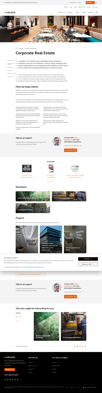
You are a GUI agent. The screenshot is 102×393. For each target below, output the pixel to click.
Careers (94, 7)
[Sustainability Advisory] (33, 208)
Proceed (89, 2)
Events (75, 7)
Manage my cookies (87, 386)
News (71, 7)
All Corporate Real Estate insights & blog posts (31, 274)
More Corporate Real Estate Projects (26, 256)
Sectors (17, 320)
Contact (89, 7)
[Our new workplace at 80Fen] (75, 239)
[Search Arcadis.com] (97, 12)
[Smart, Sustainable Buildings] (33, 196)
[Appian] (27, 239)
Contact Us (9, 369)
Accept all (86, 381)
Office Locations (81, 7)
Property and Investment (30, 48)
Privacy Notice (30, 389)
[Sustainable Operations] (69, 196)
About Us (60, 12)
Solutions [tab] (18, 313)
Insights (90, 12)
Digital (83, 12)
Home (16, 48)
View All (51, 181)
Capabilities (19, 317)
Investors (66, 7)
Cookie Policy (40, 389)
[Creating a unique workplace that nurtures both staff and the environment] (51, 239)
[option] (27, 239)
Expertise (70, 12)
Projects (77, 12)
